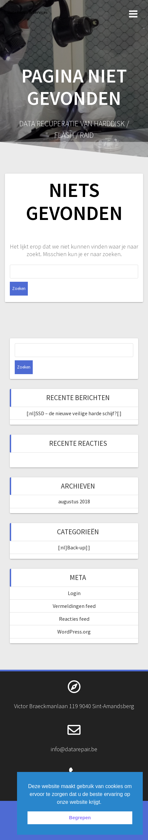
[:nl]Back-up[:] (74, 547)
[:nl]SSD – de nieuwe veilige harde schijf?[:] (74, 413)
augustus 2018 (74, 501)
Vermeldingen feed (74, 606)
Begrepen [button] (80, 817)
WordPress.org (74, 631)
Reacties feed (74, 618)
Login (74, 593)
